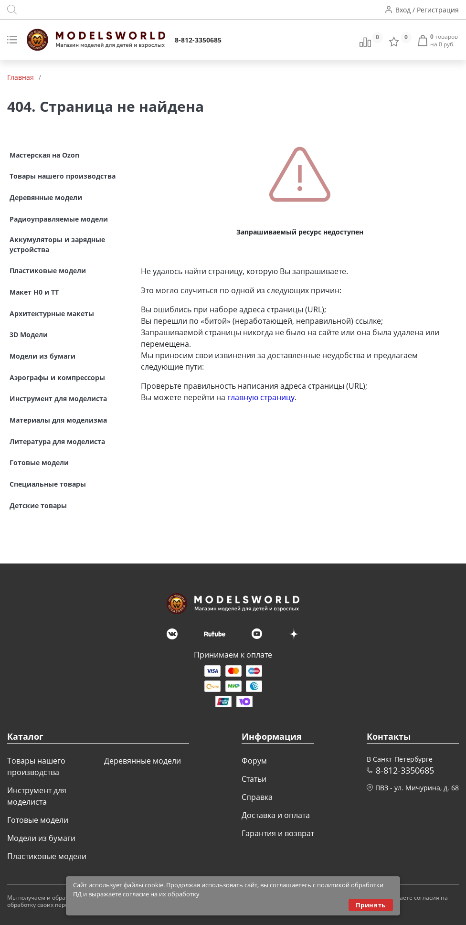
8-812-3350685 (198, 39)
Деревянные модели (142, 760)
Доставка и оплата (276, 815)
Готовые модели (37, 820)
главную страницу (261, 397)
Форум (254, 760)
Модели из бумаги (41, 838)
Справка (257, 797)
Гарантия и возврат (278, 833)
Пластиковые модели (46, 856)
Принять (371, 905)
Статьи (254, 779)
